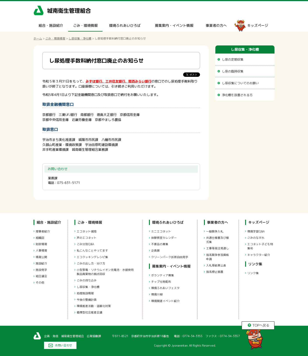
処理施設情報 (85, 293)
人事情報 (41, 250)
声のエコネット (87, 238)
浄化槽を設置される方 (237, 95)
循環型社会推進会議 (89, 312)
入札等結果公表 (216, 265)
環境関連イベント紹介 (165, 301)
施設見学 (41, 270)
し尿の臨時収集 (232, 71)
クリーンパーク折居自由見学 (169, 257)
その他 (40, 282)
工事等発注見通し (217, 248)
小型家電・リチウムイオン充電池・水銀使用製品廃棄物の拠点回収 (105, 272)
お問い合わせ (63, 345)
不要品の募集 (159, 244)
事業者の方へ (216, 25)
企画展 (155, 250)
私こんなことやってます (92, 250)
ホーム (38, 38)
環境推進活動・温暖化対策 (94, 306)
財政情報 (41, 244)
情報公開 (41, 257)
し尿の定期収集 (232, 59)
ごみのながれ (255, 238)
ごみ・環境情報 (85, 25)
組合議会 (41, 276)
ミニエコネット (161, 231)
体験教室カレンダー (164, 238)
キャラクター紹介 (258, 255)
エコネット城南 (87, 231)
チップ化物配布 (161, 282)
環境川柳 (157, 294)
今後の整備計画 (87, 300)
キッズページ (257, 25)
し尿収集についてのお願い (240, 83)
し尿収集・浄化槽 (80, 38)
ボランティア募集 (162, 275)
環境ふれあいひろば (125, 25)
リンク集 (255, 264)
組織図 (40, 238)
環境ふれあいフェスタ (165, 288)
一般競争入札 (214, 231)
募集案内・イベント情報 (174, 25)
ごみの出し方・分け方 (91, 263)
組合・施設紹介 (51, 25)
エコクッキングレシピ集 (92, 257)
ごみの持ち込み (87, 280)
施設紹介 (41, 263)
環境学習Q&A (256, 231)
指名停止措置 (214, 272)
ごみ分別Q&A (85, 244)
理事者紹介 (43, 231)
